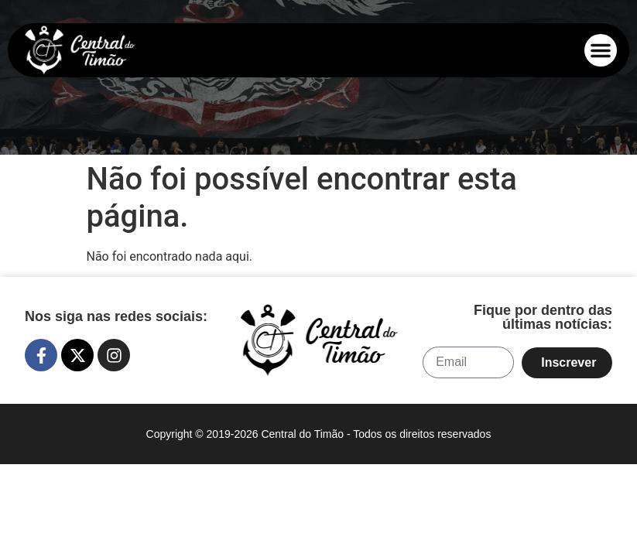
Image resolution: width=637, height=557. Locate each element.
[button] (600, 50)
